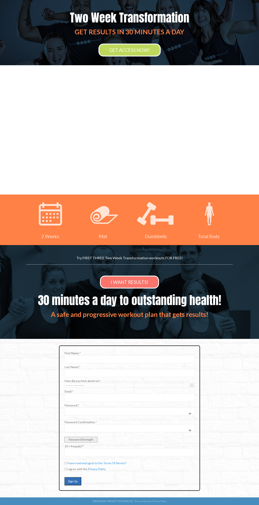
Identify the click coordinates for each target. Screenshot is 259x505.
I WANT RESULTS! (129, 282)
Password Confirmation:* (80, 422)
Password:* (71, 405)
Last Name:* (72, 367)
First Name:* (72, 353)
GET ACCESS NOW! (129, 50)
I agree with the (85, 469)
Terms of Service (143, 501)
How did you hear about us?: (82, 381)
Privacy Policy (97, 469)
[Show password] (189, 412)
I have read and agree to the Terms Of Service (96, 463)
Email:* (68, 391)
